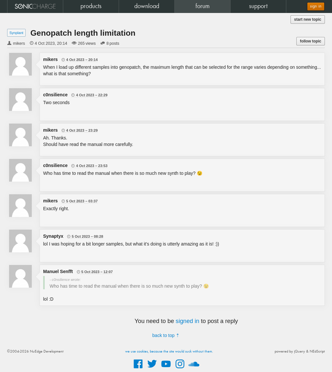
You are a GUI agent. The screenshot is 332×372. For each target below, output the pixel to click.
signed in (187, 321)
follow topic (310, 41)
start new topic (307, 19)
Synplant (16, 33)
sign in (316, 6)
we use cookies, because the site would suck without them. (169, 352)
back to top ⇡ (166, 335)
